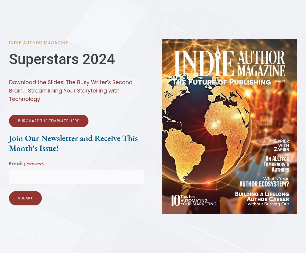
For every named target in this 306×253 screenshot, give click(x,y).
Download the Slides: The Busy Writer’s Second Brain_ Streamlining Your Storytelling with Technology (71, 90)
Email (27, 164)
